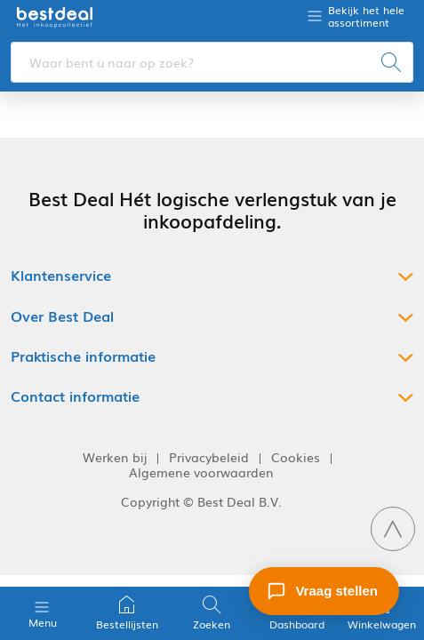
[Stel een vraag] (324, 591)
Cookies (295, 457)
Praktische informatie (83, 356)
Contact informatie (75, 396)
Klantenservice (61, 275)
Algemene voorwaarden (201, 472)
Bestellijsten (127, 613)
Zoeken (211, 613)
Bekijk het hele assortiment (366, 16)
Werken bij (115, 457)
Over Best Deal (62, 316)
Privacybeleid (209, 457)
